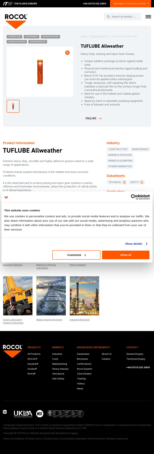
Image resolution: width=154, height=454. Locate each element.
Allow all (125, 254)
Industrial (57, 354)
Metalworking (59, 364)
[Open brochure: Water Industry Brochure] (51, 296)
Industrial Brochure (80, 319)
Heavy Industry (78, 264)
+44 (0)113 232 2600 (94, 3)
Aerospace (58, 373)
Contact (132, 347)
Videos (81, 383)
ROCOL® (32, 359)
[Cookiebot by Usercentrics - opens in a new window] (134, 197)
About (106, 347)
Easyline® (33, 364)
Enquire (94, 118)
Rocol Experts (84, 368)
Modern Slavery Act (117, 438)
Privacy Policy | (34, 438)
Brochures (82, 359)
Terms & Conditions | (14, 438)
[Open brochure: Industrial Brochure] (84, 296)
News (80, 388)
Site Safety (58, 378)
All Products (34, 354)
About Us (107, 354)
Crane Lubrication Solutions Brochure (13, 321)
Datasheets (83, 354)
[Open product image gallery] (67, 52)
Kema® (32, 373)
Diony (74, 433)
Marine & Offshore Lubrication (46, 266)
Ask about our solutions (130, 3)
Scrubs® (32, 368)
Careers (106, 359)
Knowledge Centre (89, 347)
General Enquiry (134, 354)
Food (55, 359)
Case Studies (84, 373)
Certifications (84, 364)
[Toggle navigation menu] (148, 16)
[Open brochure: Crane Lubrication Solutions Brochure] (18, 296)
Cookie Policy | (51, 438)
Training (81, 378)
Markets (58, 347)
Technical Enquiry (135, 359)
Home (84, 36)
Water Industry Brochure (49, 319)
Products (34, 347)
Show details (133, 243)
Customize (76, 254)
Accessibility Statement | (74, 438)
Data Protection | (97, 438)
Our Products (99, 36)
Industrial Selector (12, 264)
